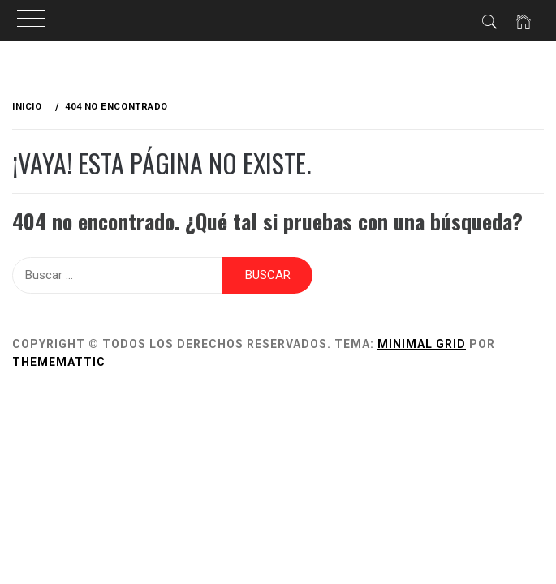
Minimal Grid (421, 343)
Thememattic (59, 361)
